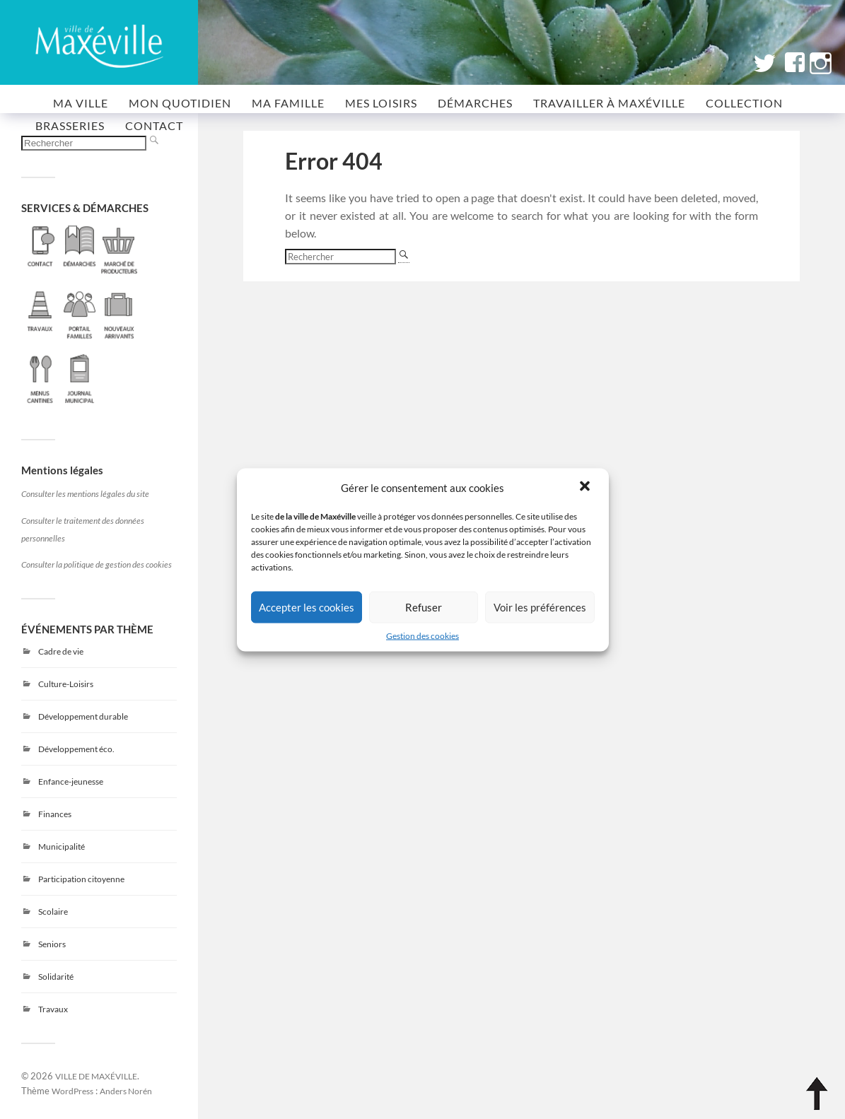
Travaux (53, 1009)
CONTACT (154, 125)
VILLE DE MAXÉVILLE (96, 1076)
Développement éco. (76, 749)
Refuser (423, 607)
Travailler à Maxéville (609, 103)
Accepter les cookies (306, 607)
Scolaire (53, 911)
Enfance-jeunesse (70, 781)
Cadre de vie (60, 651)
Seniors (52, 944)
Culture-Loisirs (65, 684)
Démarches (475, 103)
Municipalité (61, 846)
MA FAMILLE (288, 103)
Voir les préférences (540, 607)
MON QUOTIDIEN (180, 103)
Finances (54, 814)
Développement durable (83, 716)
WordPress (72, 1091)
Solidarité (56, 976)
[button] (586, 487)
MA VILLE (80, 103)
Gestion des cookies (422, 635)
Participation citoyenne (81, 879)
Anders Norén (126, 1091)
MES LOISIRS (381, 103)
